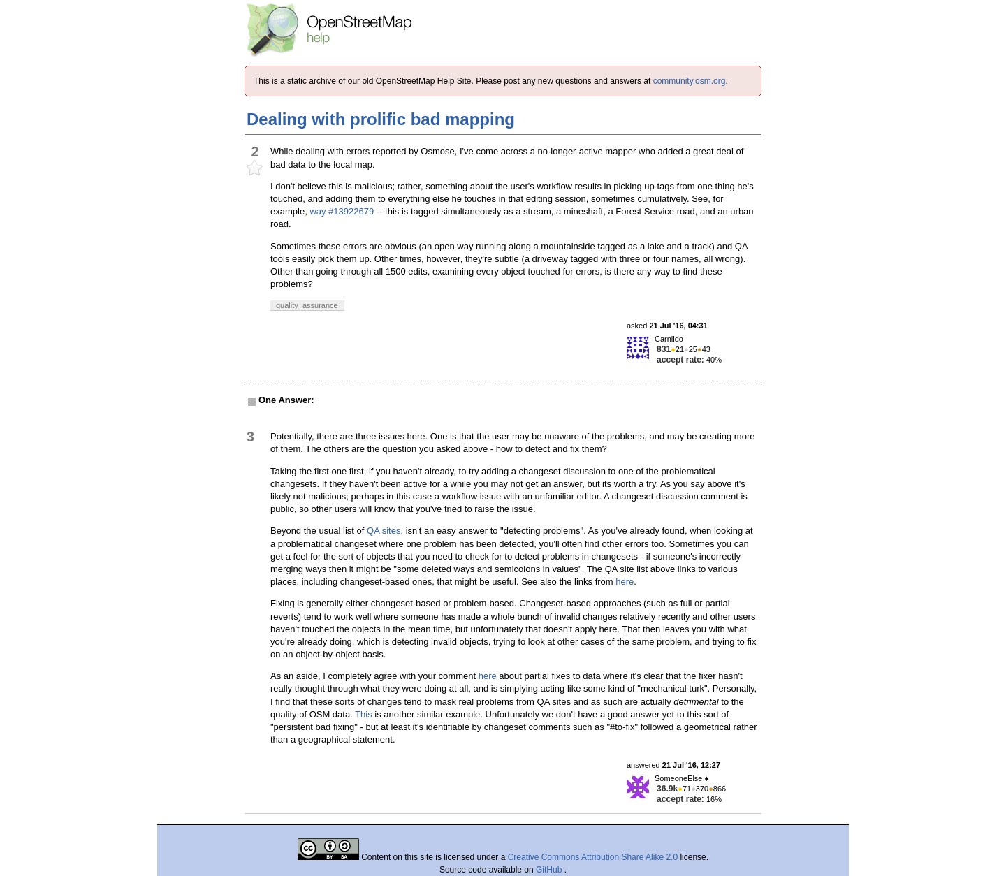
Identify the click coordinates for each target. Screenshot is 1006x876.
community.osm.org (689, 81)
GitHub (550, 870)
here (624, 581)
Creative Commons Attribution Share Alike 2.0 (593, 857)
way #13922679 (341, 211)
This (363, 714)
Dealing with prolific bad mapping (381, 119)
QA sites (383, 530)
